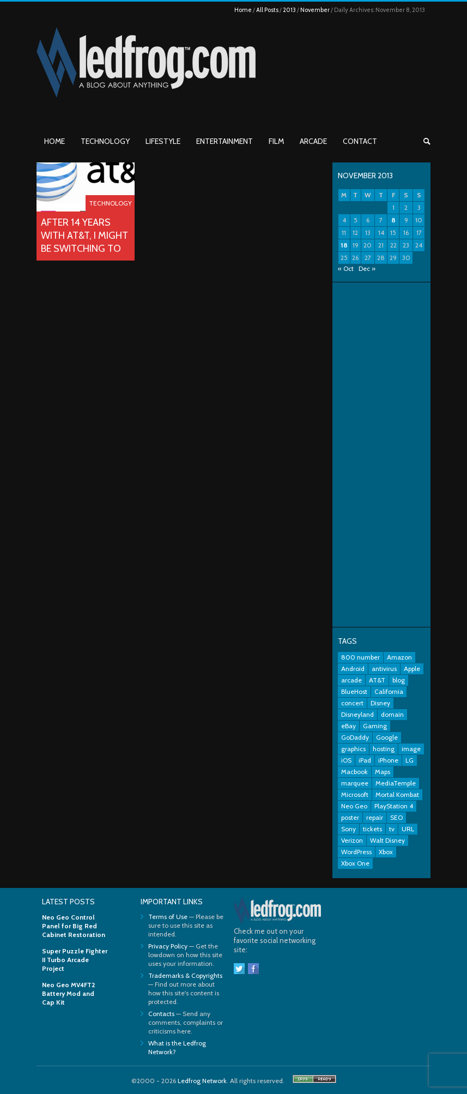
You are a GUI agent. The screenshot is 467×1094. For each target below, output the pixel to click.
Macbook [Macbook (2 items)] (354, 771)
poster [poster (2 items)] (350, 817)
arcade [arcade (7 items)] (351, 680)
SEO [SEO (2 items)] (396, 817)
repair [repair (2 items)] (374, 817)
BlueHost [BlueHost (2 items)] (354, 691)
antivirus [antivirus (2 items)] (384, 668)
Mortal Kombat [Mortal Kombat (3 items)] (397, 794)
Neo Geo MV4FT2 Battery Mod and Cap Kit (68, 993)
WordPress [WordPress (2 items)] (356, 852)
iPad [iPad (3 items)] (365, 760)
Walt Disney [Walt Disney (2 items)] (387, 840)
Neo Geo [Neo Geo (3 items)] (354, 806)
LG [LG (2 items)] (409, 760)
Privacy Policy (167, 946)
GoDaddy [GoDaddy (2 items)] (355, 737)
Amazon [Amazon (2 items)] (399, 657)
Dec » (367, 268)
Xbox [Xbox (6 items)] (386, 852)
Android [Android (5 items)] (353, 668)
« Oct (346, 268)
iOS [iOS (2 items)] (346, 760)
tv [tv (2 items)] (392, 829)
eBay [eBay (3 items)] (348, 726)
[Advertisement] (381, 454)
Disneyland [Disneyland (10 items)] (357, 714)
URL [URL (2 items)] (408, 829)
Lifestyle (162, 141)
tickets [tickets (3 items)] (372, 829)
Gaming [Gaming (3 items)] (375, 726)
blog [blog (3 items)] (398, 680)
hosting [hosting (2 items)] (384, 749)
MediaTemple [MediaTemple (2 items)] (395, 783)
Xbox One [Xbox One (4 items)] (355, 863)
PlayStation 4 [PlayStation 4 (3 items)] (393, 806)
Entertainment (224, 141)
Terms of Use (167, 916)
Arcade (313, 141)
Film (276, 141)
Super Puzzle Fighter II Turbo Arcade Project (74, 959)
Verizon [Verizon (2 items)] (352, 840)
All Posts (267, 10)
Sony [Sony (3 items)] (348, 829)
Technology (105, 141)
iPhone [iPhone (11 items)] (388, 760)
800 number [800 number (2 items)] (360, 657)
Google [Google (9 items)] (387, 737)
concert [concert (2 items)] (352, 703)
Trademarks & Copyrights (185, 975)
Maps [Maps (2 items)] (382, 771)
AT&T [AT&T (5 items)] (377, 680)
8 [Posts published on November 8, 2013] (393, 220)
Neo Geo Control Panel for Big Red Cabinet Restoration (73, 926)
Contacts (161, 1014)
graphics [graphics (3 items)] (353, 749)
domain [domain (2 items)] (392, 714)
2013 (289, 10)
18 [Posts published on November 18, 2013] (344, 245)
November (315, 10)
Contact (360, 141)
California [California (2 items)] (388, 691)
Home (243, 10)
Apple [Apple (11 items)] (412, 668)
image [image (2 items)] (411, 749)
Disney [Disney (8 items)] (380, 703)
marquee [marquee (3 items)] (354, 783)
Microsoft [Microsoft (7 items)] (354, 794)
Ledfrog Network (202, 1081)
